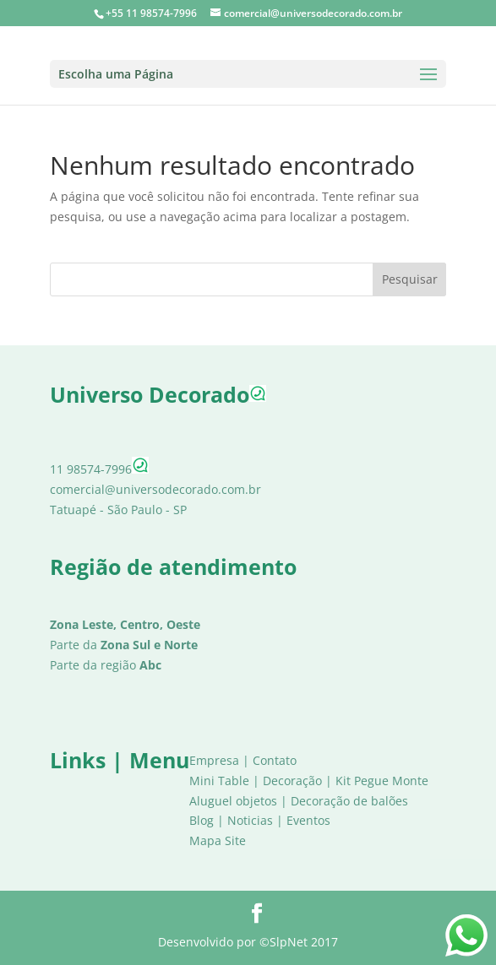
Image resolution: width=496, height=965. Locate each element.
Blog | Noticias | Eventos (259, 820)
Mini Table (219, 781)
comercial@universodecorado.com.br (155, 489)
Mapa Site (217, 840)
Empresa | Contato (243, 760)
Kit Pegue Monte (381, 781)
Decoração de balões (349, 801)
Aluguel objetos (233, 801)
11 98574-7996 (99, 469)
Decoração (292, 781)
